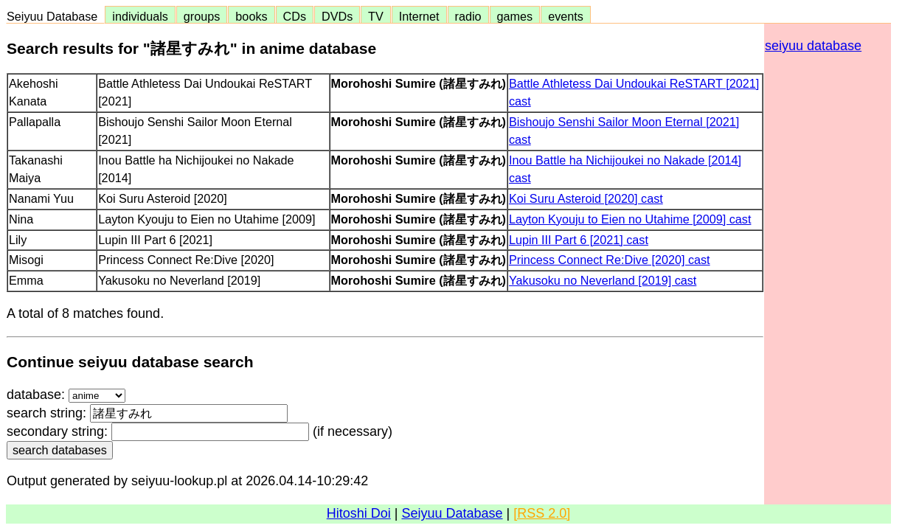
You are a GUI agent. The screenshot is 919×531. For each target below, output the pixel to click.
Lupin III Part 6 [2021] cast (578, 239)
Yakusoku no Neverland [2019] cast (602, 280)
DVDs (337, 16)
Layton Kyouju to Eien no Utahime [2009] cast (630, 219)
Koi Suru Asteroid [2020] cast (586, 198)
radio (468, 16)
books (251, 16)
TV (375, 16)
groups (202, 16)
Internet (419, 16)
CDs (295, 16)
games (515, 16)
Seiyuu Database (55, 16)
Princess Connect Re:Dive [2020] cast (609, 259)
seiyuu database (813, 45)
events (565, 16)
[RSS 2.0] (541, 513)
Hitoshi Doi (359, 513)
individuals (140, 16)
